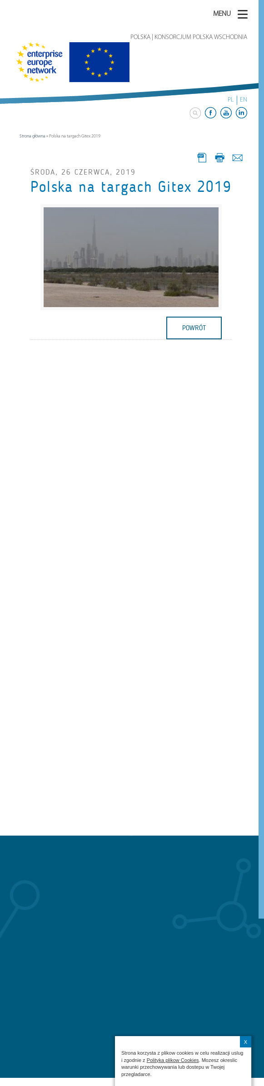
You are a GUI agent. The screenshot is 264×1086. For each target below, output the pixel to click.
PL (231, 100)
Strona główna (32, 136)
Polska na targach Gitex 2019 (131, 187)
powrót (194, 328)
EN (243, 100)
